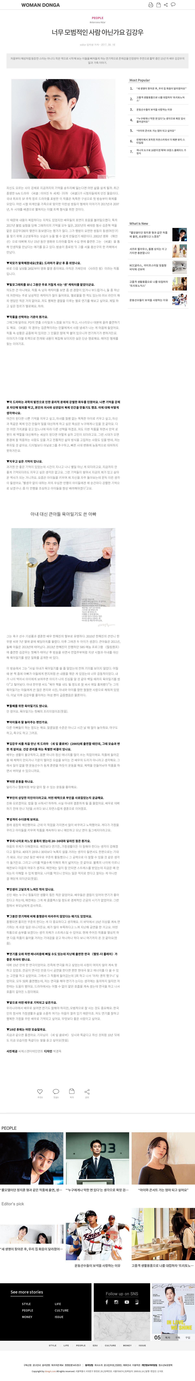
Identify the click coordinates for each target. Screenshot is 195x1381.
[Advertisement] (55, 372)
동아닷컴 (89, 1365)
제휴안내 (127, 1365)
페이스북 (107, 1302)
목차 (167, 1337)
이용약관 (136, 1365)
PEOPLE (97, 18)
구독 (177, 1337)
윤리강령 (46, 1365)
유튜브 (127, 1302)
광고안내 (37, 1365)
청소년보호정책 (165, 1365)
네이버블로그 (137, 1302)
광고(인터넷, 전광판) (113, 1365)
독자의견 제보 (57, 1365)
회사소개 (98, 1365)
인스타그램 (116, 1302)
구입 (187, 1337)
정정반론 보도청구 (73, 1365)
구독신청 (27, 1365)
